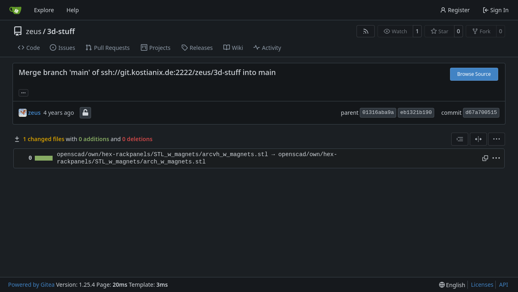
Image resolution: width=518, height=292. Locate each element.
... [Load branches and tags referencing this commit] (23, 92)
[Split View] (478, 139)
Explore (44, 10)
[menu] (496, 139)
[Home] (15, 10)
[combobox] (459, 139)
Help (72, 10)
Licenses (482, 284)
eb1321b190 (416, 113)
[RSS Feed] (366, 31)
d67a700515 (481, 113)
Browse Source (474, 74)
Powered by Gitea (31, 284)
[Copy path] (485, 158)
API (503, 284)
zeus (33, 31)
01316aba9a (378, 113)
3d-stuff (61, 31)
